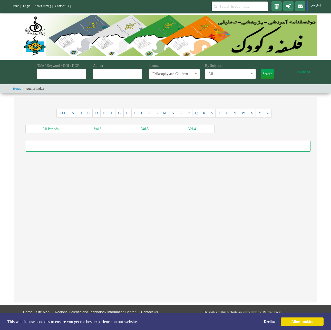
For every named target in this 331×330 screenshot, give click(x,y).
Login (27, 6)
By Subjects (213, 66)
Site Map (43, 312)
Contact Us (149, 312)
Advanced (302, 72)
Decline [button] (270, 322)
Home (27, 312)
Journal (154, 66)
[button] (139, 322)
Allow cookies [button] (302, 322)
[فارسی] (315, 5)
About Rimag (42, 6)
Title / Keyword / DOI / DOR (58, 66)
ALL (62, 113)
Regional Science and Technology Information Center (95, 312)
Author (98, 66)
